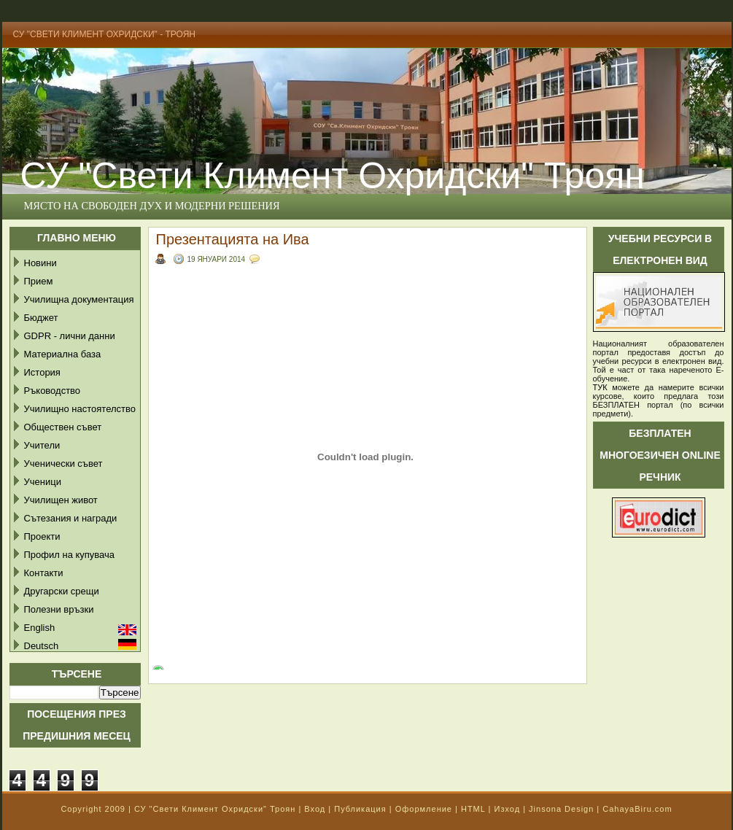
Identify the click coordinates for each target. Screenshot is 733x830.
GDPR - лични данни (69, 335)
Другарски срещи (61, 591)
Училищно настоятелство (80, 408)
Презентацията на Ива (232, 239)
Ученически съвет (63, 463)
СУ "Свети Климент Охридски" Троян (214, 808)
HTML (473, 808)
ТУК (600, 387)
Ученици (42, 481)
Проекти (42, 536)
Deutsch (41, 645)
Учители (42, 445)
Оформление (423, 808)
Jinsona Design (561, 808)
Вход (314, 808)
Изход (507, 808)
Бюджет (41, 317)
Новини (40, 262)
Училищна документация (79, 299)
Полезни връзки (59, 609)
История (42, 372)
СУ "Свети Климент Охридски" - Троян (104, 34)
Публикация (360, 808)
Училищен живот (61, 499)
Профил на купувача (69, 554)
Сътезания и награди (70, 518)
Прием (38, 281)
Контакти (43, 572)
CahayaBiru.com (637, 808)
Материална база (62, 354)
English (39, 627)
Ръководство (52, 390)
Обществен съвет (63, 427)
